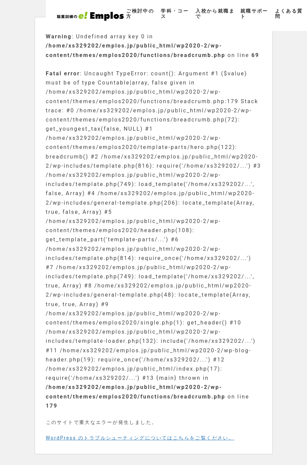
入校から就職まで (215, 13)
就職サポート (254, 13)
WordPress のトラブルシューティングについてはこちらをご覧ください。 (140, 438)
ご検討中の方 (140, 13)
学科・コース (175, 13)
